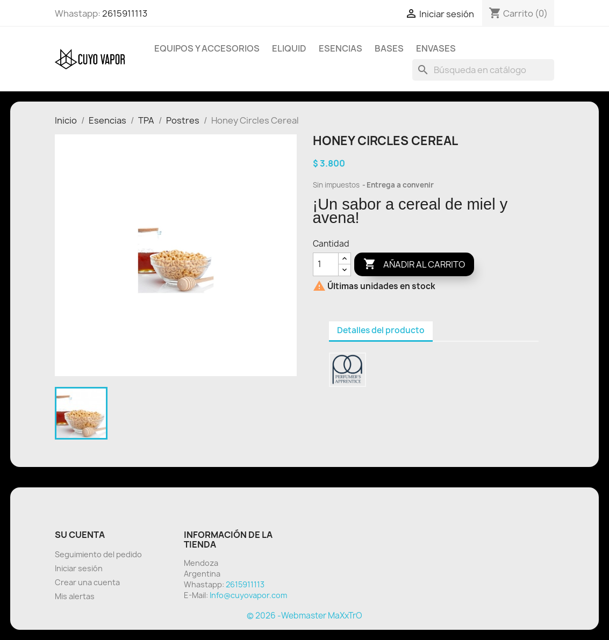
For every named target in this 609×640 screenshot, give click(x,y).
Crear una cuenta (87, 582)
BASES (389, 48)
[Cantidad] (326, 264)
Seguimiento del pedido (98, 554)
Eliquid (289, 48)
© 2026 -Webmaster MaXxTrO (304, 615)
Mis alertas (75, 596)
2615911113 (124, 13)
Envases (436, 48)
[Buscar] (483, 70)
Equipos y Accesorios (207, 48)
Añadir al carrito (414, 264)
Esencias (340, 48)
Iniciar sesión (79, 568)
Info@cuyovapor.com (248, 595)
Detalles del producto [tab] (381, 330)
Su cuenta (80, 535)
